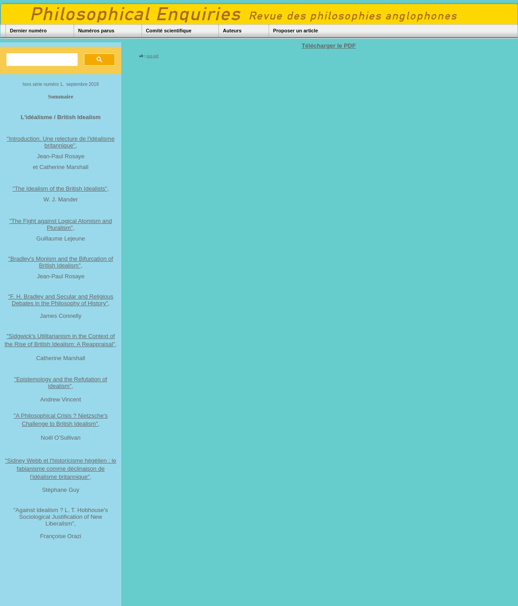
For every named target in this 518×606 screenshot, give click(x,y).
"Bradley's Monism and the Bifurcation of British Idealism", (60, 262)
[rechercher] (41, 60)
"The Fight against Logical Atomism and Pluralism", (60, 224)
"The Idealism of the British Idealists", (61, 188)
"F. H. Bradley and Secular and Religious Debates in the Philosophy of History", (60, 300)
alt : (149, 55)
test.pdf (152, 55)
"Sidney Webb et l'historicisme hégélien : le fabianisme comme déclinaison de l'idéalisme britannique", (60, 468)
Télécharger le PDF (328, 45)
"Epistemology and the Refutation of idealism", (60, 382)
